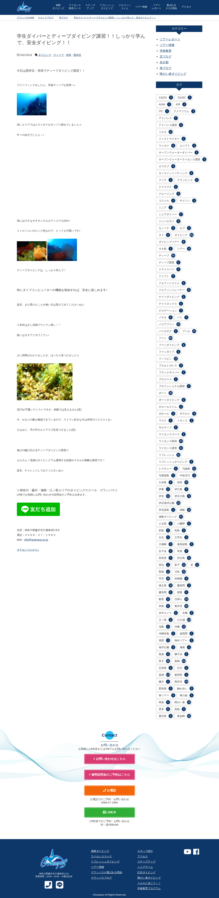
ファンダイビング (172, 345)
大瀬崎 (166, 544)
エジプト (188, 146)
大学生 (181, 537)
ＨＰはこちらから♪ (28, 549)
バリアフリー (169, 324)
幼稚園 (181, 579)
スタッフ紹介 (145, 851)
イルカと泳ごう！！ (149, 883)
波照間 (187, 633)
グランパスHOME (25, 18)
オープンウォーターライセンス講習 (182, 159)
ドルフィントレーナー (175, 290)
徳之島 (166, 585)
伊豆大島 (182, 496)
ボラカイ (188, 414)
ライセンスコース (172, 434)
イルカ (166, 132)
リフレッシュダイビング (176, 462)
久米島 (166, 482)
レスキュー (168, 469)
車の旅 (187, 695)
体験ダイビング (171, 517)
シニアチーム (145, 866)
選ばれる (171, 7)
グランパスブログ (101, 877)
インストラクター (172, 139)
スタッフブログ (46, 18)
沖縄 (180, 627)
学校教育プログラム (149, 888)
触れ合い (185, 688)
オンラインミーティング (176, 173)
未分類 (164, 62)
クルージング (169, 194)
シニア (166, 207)
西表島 (166, 688)
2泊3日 (184, 97)
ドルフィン (125, 7)
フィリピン (168, 359)
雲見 (164, 709)
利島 (180, 530)
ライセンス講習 (171, 448)
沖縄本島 (167, 633)
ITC (164, 111)
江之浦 (184, 620)
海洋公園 (167, 647)
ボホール (167, 414)
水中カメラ (168, 613)
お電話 (109, 790)
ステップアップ (146, 861)
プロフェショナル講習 (175, 386)
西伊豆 (77, 54)
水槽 (188, 613)
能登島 (181, 675)
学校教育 (166, 50)
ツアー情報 (141, 6)
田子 (164, 661)
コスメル (167, 201)
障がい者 (182, 702)
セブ (185, 228)
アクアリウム (184, 111)
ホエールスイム (171, 407)
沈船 (164, 627)
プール (189, 331)
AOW (165, 104)
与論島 (189, 469)
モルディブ (168, 427)
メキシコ (185, 420)
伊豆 (164, 496)
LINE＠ (109, 812)
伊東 (164, 489)
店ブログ (166, 56)
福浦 (164, 675)
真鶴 (180, 661)
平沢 (164, 579)
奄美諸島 (185, 544)
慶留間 (184, 585)
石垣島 (166, 668)
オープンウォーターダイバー (179, 152)
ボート (166, 393)
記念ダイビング (146, 872)
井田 (68, 54)
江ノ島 (166, 620)
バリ (182, 317)
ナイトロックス (171, 304)
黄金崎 (184, 716)
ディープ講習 (169, 262)
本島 (164, 606)
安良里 (166, 558)
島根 (164, 572)
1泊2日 (166, 97)
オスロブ (167, 166)
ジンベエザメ (169, 221)
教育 (164, 599)
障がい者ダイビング (173, 73)
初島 (164, 530)
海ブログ (63, 18)
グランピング (188, 180)
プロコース (168, 379)
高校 (180, 709)
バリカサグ (168, 331)
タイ (164, 235)
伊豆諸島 (167, 510)
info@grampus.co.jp (36, 539)
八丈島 (166, 524)
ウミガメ (167, 146)
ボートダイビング (172, 400)
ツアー (156, 7)
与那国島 (167, 475)
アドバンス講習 (171, 125)
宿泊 (164, 565)
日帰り (181, 599)
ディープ (58, 54)
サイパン (188, 201)
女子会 (166, 551)
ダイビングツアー (172, 242)
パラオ (166, 317)
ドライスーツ (169, 269)
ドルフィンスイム (172, 283)
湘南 (185, 647)
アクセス (186, 6)
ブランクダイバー (172, 372)
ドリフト (167, 276)
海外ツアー (184, 640)
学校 (182, 551)
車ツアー (167, 695)
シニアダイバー (171, 214)
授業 (182, 592)
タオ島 (166, 249)
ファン (166, 338)
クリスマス (168, 187)
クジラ (166, 180)
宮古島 (184, 558)
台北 (164, 537)
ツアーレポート (170, 39)
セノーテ (167, 228)
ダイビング (44, 54)
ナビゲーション (171, 310)
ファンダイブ (169, 352)
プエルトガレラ (171, 365)
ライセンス (75, 7)
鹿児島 (166, 716)
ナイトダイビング (172, 297)
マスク (166, 420)
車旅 (164, 702)
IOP (181, 104)
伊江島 (181, 489)
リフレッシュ (107, 7)
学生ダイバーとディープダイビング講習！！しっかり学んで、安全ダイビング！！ (115, 18)
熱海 (164, 654)
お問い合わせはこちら (109, 758)
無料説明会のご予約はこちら (109, 774)
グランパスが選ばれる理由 (106, 872)
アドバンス (168, 118)
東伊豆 (181, 606)
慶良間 (166, 592)
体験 (58, 7)
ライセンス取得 (171, 441)
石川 (182, 668)
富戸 (180, 565)
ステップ (90, 7)
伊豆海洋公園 (169, 503)
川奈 (180, 572)
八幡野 (184, 524)
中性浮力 (188, 475)
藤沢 (164, 682)
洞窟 (164, 640)
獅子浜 (181, 654)
